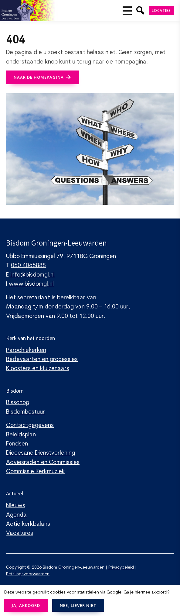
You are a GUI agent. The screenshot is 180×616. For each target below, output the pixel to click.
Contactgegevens (30, 425)
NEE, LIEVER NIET (78, 605)
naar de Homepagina (39, 77)
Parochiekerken (26, 350)
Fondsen (17, 444)
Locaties (161, 10)
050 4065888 (28, 266)
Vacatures (19, 533)
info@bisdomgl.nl (32, 275)
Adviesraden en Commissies (43, 463)
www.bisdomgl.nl (31, 284)
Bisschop (17, 403)
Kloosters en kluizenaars (37, 369)
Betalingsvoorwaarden (27, 574)
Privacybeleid (121, 568)
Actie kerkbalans (28, 524)
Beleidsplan (21, 435)
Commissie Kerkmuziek (35, 472)
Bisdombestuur (25, 412)
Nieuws (15, 506)
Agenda (16, 515)
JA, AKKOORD (26, 605)
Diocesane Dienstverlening (40, 453)
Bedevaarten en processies (42, 360)
